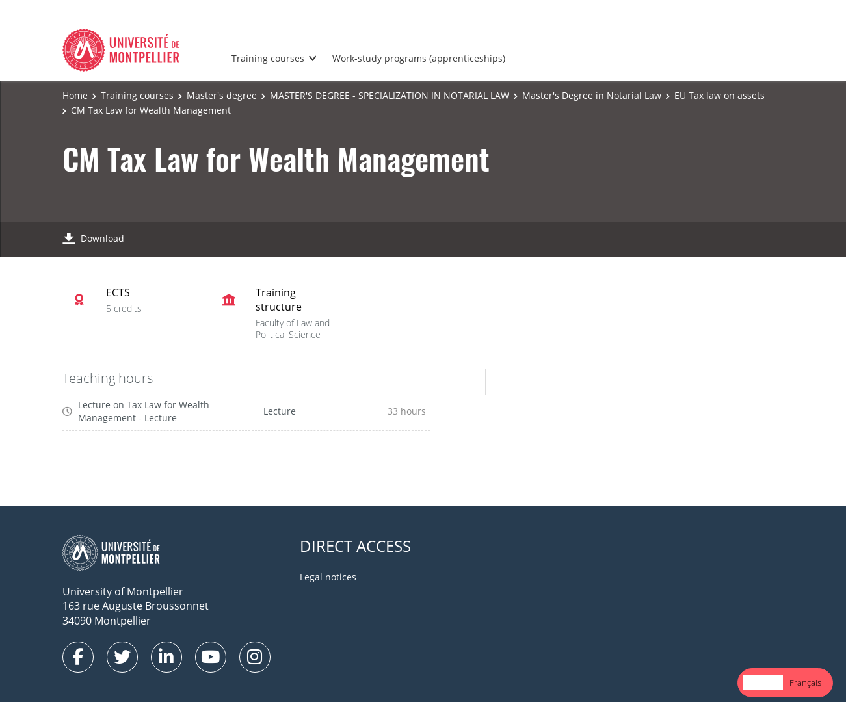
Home (75, 95)
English (762, 682)
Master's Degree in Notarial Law (591, 95)
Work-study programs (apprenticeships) (418, 58)
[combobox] (763, 682)
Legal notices (328, 577)
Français (805, 682)
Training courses (267, 58)
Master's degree (222, 95)
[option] (805, 682)
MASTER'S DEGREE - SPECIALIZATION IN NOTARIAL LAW (389, 95)
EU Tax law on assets (719, 95)
